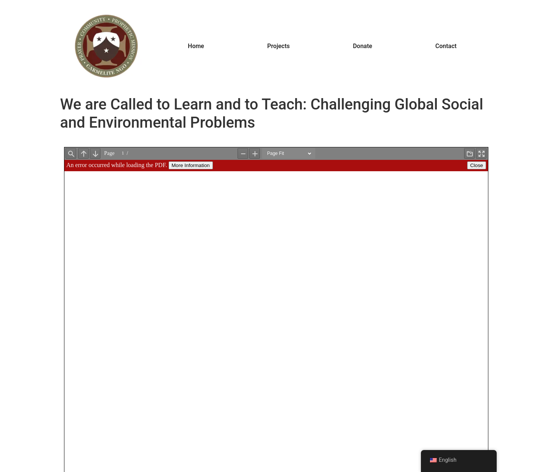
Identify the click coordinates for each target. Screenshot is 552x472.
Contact (446, 46)
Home (196, 46)
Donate (362, 46)
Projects (278, 46)
